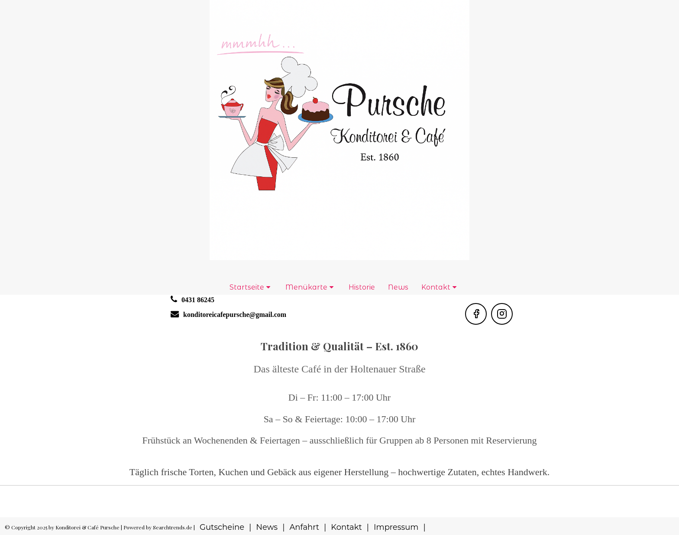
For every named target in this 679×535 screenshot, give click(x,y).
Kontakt (435, 287)
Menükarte (306, 287)
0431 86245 (197, 299)
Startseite (247, 287)
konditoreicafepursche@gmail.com (234, 314)
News (398, 287)
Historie (362, 287)
